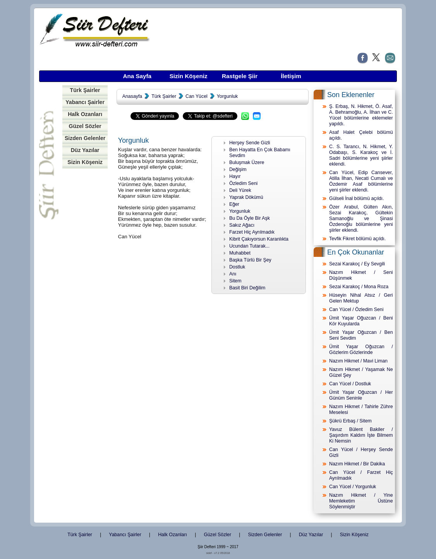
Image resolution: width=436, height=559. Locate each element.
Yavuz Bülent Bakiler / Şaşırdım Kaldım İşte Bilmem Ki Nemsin (361, 435)
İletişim (291, 76)
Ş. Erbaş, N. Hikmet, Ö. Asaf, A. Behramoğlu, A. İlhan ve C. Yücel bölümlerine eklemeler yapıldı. (361, 115)
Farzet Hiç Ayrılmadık (252, 232)
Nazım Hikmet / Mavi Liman (358, 361)
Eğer (234, 204)
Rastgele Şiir (239, 76)
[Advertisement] (85, 291)
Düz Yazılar (85, 150)
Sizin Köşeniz (189, 76)
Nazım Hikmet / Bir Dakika (357, 464)
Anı (233, 274)
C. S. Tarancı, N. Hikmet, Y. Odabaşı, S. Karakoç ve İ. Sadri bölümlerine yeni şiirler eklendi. (361, 155)
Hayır (235, 176)
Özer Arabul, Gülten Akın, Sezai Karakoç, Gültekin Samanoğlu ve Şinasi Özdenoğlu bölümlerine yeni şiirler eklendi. (361, 218)
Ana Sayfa (137, 76)
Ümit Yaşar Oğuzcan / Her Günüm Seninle (361, 395)
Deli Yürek (240, 190)
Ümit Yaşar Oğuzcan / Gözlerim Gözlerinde (361, 349)
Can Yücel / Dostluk (350, 383)
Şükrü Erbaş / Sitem (350, 421)
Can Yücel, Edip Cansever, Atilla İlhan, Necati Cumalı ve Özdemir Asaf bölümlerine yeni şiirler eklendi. (361, 181)
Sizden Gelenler (85, 138)
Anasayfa (132, 96)
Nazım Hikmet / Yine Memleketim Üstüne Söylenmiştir (361, 500)
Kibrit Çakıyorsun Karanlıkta (258, 239)
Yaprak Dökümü (246, 197)
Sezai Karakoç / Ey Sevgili (357, 264)
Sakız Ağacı (241, 225)
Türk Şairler (85, 90)
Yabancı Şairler (85, 102)
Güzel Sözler (85, 126)
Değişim (238, 169)
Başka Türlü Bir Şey (250, 260)
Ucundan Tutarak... (249, 246)
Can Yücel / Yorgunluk (352, 486)
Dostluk (237, 267)
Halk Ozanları (85, 114)
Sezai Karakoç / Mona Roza (358, 286)
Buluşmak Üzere (246, 162)
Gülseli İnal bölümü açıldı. (356, 198)
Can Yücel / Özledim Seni (356, 309)
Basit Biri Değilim (247, 288)
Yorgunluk (227, 96)
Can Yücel (196, 96)
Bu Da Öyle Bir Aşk (249, 218)
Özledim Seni (243, 183)
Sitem (235, 281)
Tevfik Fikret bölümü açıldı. (357, 238)
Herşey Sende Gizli (249, 142)
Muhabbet (240, 253)
